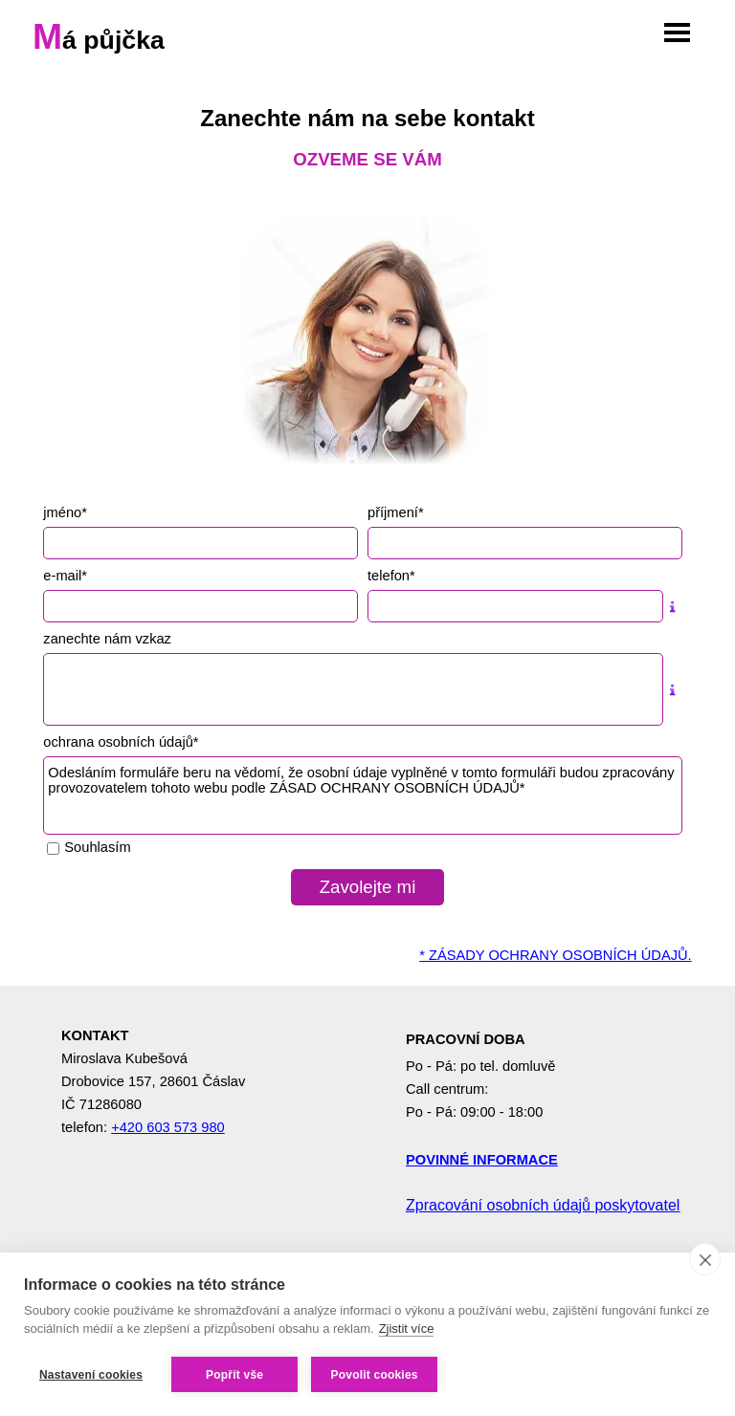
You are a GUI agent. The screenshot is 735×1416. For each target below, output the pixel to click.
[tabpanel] (367, 136)
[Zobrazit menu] (677, 32)
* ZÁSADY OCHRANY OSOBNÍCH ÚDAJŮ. (555, 955)
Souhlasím (97, 847)
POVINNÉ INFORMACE (482, 1159)
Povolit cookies (374, 1375)
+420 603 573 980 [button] (168, 1127)
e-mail (65, 575)
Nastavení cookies (91, 1375)
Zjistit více (406, 1328)
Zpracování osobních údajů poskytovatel (542, 1205)
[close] (705, 1259)
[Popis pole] (672, 606)
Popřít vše (234, 1375)
